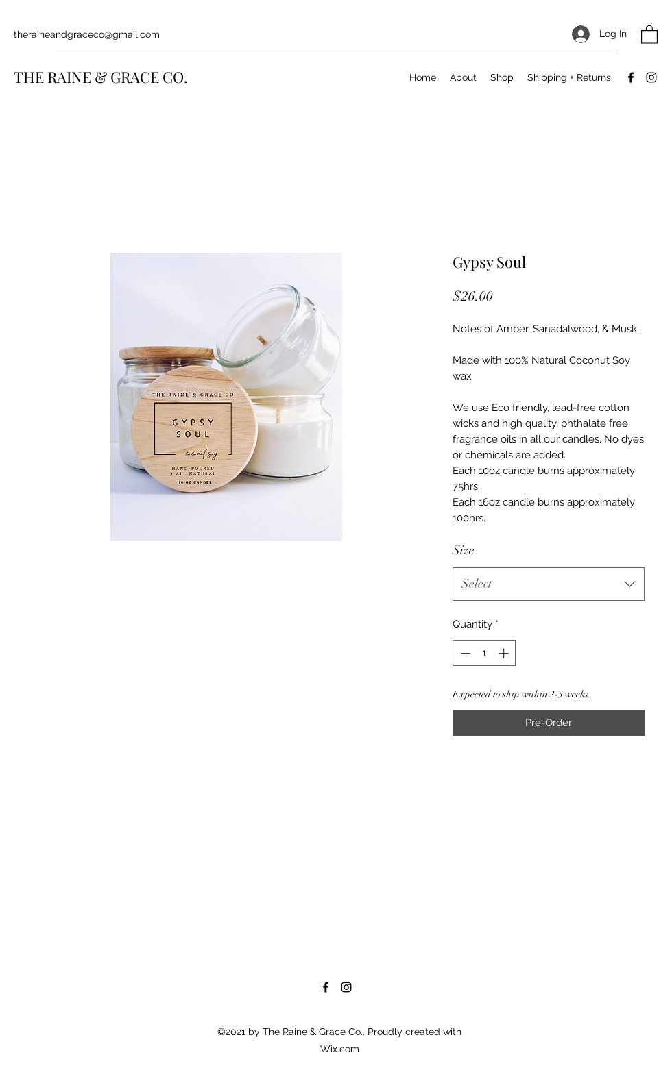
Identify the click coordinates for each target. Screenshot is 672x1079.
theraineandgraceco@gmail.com (87, 34)
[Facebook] (631, 77)
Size (464, 550)
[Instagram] (651, 77)
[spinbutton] (484, 653)
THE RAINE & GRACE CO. (101, 76)
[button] (649, 34)
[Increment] (505, 653)
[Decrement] (464, 653)
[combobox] (549, 584)
